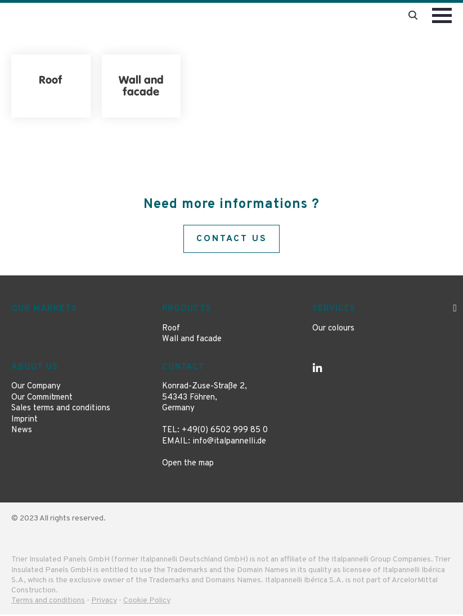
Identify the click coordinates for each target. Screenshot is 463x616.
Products (187, 310)
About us (34, 368)
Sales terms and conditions (60, 410)
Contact (183, 368)
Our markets (44, 310)
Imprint (24, 420)
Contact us (231, 239)
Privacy (104, 602)
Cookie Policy (146, 602)
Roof (171, 329)
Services (334, 310)
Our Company (36, 388)
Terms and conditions (48, 602)
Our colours (333, 329)
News (21, 432)
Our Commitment (42, 398)
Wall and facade (192, 341)
